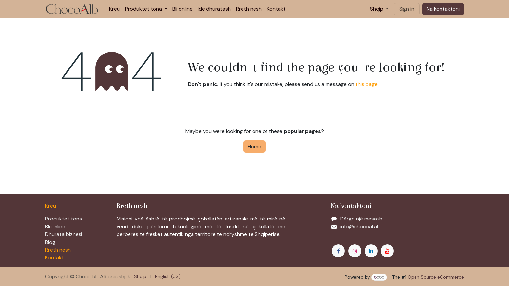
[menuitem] (114, 9)
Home (254, 146)
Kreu (50, 205)
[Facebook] (338, 250)
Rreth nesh (58, 249)
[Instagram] (354, 250)
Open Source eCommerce (436, 277)
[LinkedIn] (371, 250)
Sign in (406, 9)
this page (366, 84)
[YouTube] (387, 250)
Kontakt (54, 257)
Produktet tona (63, 218)
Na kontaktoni (443, 9)
